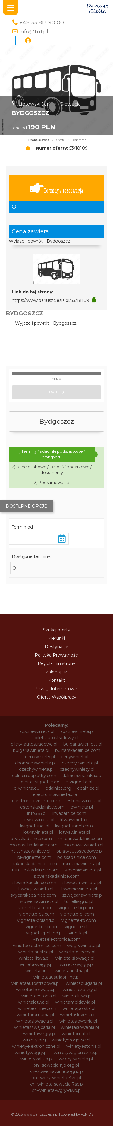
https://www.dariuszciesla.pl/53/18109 (50, 300)
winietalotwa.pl (33, 1002)
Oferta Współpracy (56, 697)
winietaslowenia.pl (78, 1021)
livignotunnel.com (74, 826)
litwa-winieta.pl (39, 819)
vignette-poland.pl (36, 920)
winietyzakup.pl (36, 1059)
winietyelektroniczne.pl (36, 1046)
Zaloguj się (57, 672)
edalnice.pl (88, 788)
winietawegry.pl (39, 1033)
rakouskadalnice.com (35, 863)
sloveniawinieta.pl (82, 870)
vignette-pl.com (77, 914)
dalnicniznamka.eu (81, 775)
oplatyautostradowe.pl (79, 851)
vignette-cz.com (36, 914)
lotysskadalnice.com (31, 838)
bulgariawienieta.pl (82, 744)
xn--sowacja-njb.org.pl (56, 1065)
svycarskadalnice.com (33, 895)
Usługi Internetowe (56, 688)
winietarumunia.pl (35, 1014)
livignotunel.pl (34, 826)
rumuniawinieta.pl (81, 863)
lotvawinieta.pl (38, 832)
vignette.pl (76, 926)
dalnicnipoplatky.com (34, 775)
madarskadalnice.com (81, 838)
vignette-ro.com (78, 920)
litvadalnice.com (69, 813)
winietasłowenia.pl (80, 1027)
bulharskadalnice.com (77, 750)
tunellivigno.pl (78, 901)
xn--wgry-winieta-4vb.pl (56, 1077)
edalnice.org (58, 788)
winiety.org (34, 1040)
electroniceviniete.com (36, 800)
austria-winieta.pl (36, 731)
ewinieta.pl (82, 807)
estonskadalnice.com (42, 807)
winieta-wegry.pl (36, 964)
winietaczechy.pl (80, 989)
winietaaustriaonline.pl (56, 977)
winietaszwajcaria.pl (34, 1027)
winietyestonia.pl (83, 1046)
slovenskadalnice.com (57, 876)
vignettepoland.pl (44, 933)
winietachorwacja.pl (36, 989)
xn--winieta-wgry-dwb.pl (57, 1090)
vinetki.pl (78, 933)
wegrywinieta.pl (83, 945)
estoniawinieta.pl (83, 800)
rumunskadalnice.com (35, 870)
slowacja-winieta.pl (81, 882)
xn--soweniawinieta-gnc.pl (57, 1071)
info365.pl (36, 813)
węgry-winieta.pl (76, 1059)
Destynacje (56, 646)
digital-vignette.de (40, 782)
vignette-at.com (35, 907)
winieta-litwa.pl (34, 958)
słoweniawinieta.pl (39, 901)
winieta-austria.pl (35, 952)
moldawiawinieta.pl (83, 844)
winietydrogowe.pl (71, 1040)
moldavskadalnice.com (34, 844)
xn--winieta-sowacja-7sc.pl (57, 1084)
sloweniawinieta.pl (78, 889)
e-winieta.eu (26, 788)
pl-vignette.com (34, 857)
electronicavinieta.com (56, 794)
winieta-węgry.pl (77, 964)
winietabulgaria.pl (84, 983)
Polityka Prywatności (57, 655)
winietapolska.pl (78, 1008)
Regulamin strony (56, 663)
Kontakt (56, 680)
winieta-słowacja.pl (74, 958)
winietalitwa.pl (77, 996)
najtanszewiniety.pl (30, 851)
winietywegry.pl (31, 1052)
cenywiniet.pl (74, 756)
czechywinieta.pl (36, 769)
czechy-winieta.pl (80, 763)
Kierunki (56, 638)
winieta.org (37, 970)
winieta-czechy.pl (77, 952)
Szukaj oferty (56, 630)
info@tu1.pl (33, 31)
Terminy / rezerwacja (56, 188)
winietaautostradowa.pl (35, 983)
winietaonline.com (37, 1008)
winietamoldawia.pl (75, 1002)
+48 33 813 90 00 (41, 22)
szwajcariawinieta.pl (82, 895)
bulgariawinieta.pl (31, 750)
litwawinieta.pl (74, 819)
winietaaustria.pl (71, 970)
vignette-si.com (42, 926)
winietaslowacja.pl (34, 1021)
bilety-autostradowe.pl (34, 744)
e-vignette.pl (78, 782)
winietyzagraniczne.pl (76, 1052)
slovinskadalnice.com (34, 882)
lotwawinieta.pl (74, 832)
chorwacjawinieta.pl (35, 763)
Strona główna (38, 140)
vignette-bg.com (77, 907)
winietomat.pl (76, 1033)
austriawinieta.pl (77, 731)
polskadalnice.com (76, 857)
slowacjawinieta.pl (34, 889)
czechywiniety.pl (77, 769)
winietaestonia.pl (38, 996)
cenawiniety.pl (40, 756)
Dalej (56, 392)
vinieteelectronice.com (37, 945)
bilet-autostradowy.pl (56, 737)
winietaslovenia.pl (78, 1014)
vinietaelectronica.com (56, 939)
